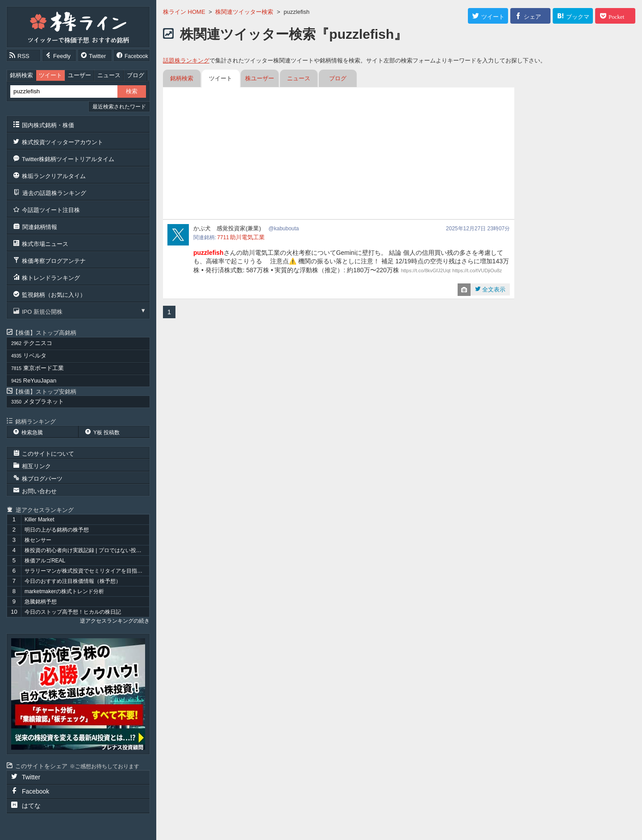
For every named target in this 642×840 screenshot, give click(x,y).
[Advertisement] (338, 154)
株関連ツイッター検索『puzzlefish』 (293, 34)
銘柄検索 (21, 75)
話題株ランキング (186, 60)
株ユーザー (259, 78)
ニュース (109, 75)
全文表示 (493, 289)
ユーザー (79, 75)
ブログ (135, 75)
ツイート (50, 75)
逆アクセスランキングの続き (115, 621)
